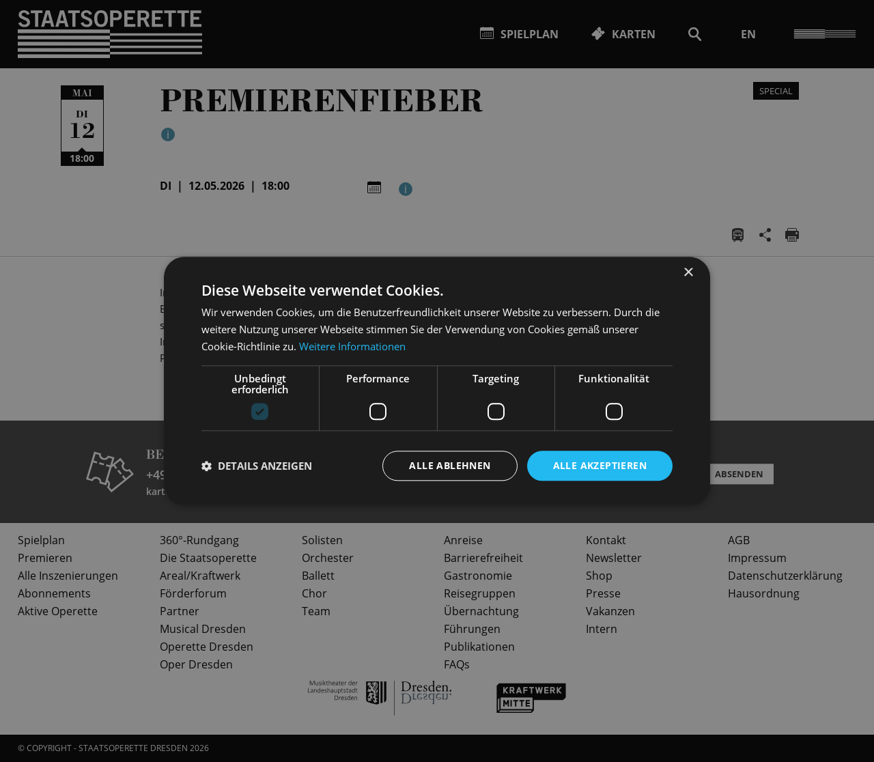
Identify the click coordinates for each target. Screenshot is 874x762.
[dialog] (437, 381)
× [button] (688, 273)
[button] (256, 466)
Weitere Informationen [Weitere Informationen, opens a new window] (352, 346)
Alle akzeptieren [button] (600, 465)
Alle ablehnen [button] (449, 465)
